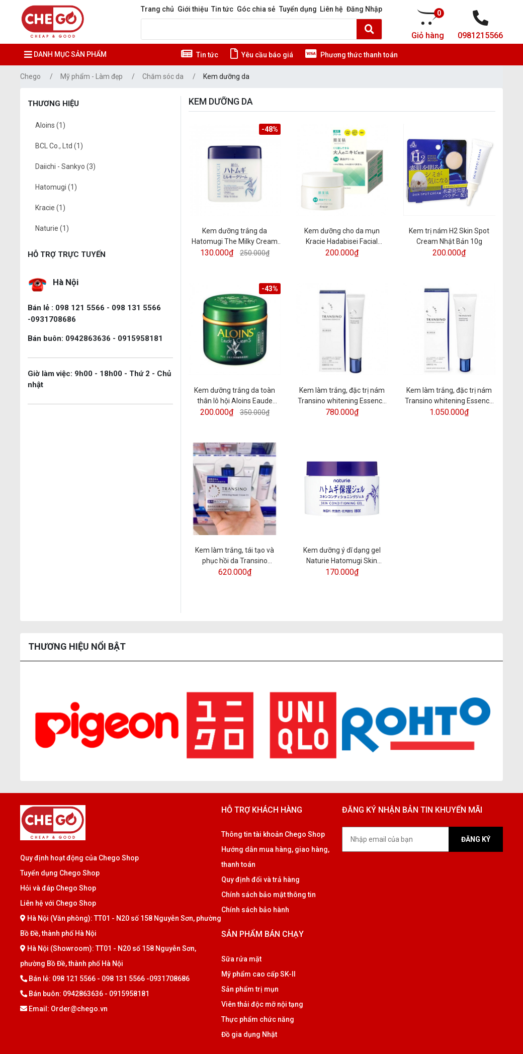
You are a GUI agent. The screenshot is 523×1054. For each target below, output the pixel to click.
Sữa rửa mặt (241, 959)
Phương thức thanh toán (351, 55)
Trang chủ (157, 9)
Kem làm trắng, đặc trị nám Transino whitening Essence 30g (342, 396)
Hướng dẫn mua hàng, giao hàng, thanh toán (275, 856)
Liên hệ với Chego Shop (58, 903)
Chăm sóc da (163, 76)
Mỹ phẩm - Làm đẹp (91, 76)
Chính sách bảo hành (255, 910)
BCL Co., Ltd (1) (59, 146)
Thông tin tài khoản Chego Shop (273, 834)
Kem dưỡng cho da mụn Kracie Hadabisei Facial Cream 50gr (342, 237)
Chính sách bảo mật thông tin (268, 895)
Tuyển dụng (298, 9)
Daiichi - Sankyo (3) (65, 166)
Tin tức (222, 9)
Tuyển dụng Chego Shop (60, 873)
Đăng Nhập (364, 9)
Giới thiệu (193, 9)
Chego (30, 76)
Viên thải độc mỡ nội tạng (262, 1004)
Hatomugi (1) (56, 187)
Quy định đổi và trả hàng (260, 879)
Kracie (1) (50, 208)
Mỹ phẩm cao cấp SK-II (258, 974)
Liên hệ (331, 9)
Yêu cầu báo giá (261, 55)
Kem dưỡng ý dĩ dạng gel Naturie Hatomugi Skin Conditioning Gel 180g (342, 556)
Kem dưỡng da (226, 76)
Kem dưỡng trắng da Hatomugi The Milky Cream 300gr (235, 237)
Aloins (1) (50, 125)
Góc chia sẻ (256, 9)
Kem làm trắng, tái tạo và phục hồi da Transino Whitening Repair (234, 556)
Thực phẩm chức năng (257, 1019)
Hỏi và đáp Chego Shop (58, 888)
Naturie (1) (52, 228)
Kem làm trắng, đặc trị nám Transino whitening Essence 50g (449, 396)
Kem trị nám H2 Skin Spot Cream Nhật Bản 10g (449, 236)
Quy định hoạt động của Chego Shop (79, 858)
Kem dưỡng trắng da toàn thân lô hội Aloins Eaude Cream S (234, 396)
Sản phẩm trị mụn (250, 989)
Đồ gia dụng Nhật (249, 1034)
